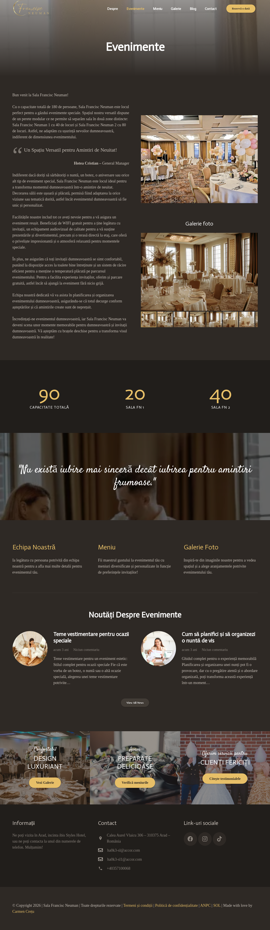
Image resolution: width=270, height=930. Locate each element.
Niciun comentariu (86, 650)
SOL (216, 905)
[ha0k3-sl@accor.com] (102, 850)
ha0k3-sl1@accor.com (124, 859)
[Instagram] (205, 839)
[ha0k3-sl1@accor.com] (102, 859)
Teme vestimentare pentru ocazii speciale (91, 637)
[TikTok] (219, 839)
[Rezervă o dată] (240, 9)
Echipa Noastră (34, 547)
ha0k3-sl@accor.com (123, 850)
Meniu (107, 547)
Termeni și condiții (138, 905)
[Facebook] (190, 839)
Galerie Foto (201, 547)
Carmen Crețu (23, 911)
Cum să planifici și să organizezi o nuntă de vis (218, 637)
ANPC (205, 905)
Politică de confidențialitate (176, 905)
